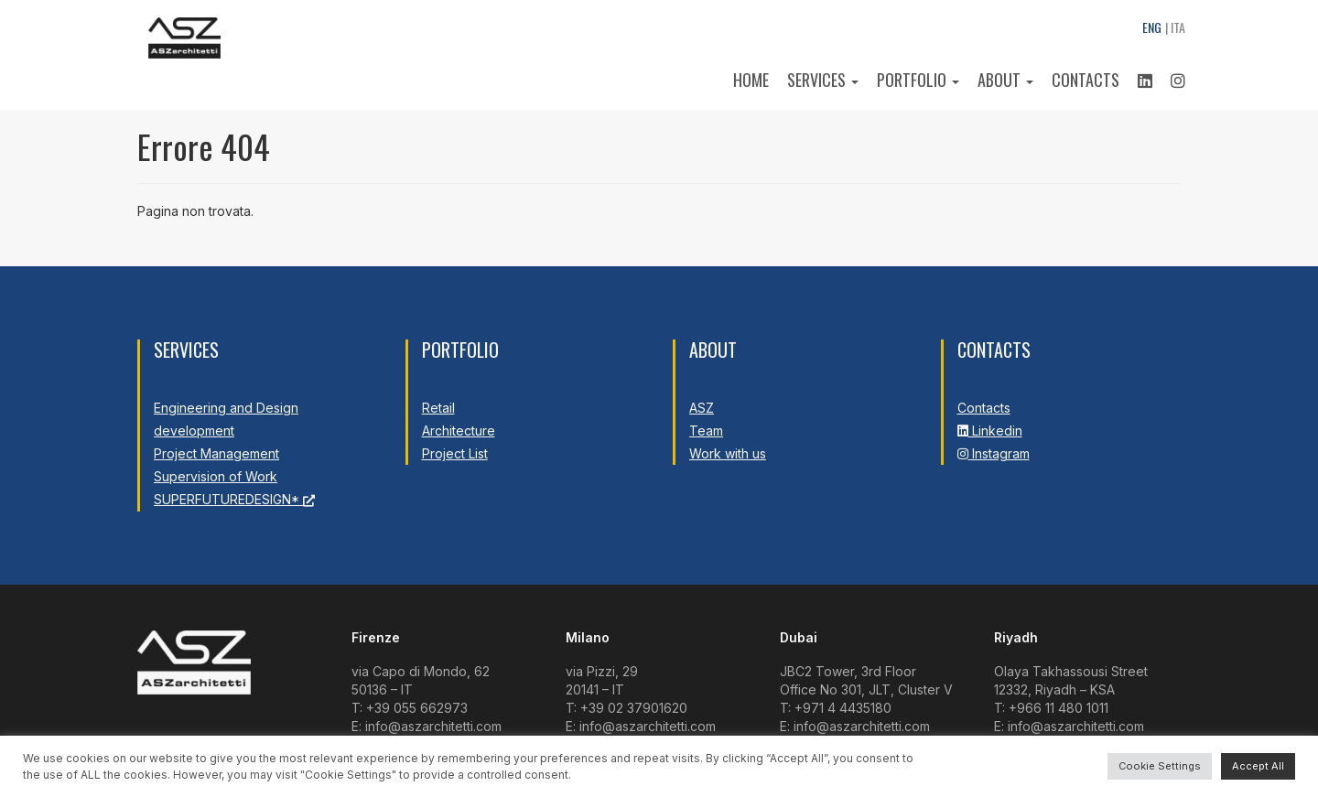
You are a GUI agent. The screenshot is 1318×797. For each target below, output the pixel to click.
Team (706, 430)
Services (823, 79)
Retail (438, 407)
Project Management (216, 453)
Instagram (993, 453)
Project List (455, 453)
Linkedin (989, 430)
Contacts (1085, 79)
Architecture (458, 430)
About (1005, 79)
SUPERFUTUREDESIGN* (234, 499)
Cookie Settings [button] (1159, 765)
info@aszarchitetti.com (433, 726)
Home (751, 79)
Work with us (727, 453)
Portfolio (918, 79)
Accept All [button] (1258, 765)
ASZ (701, 407)
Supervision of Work (215, 476)
